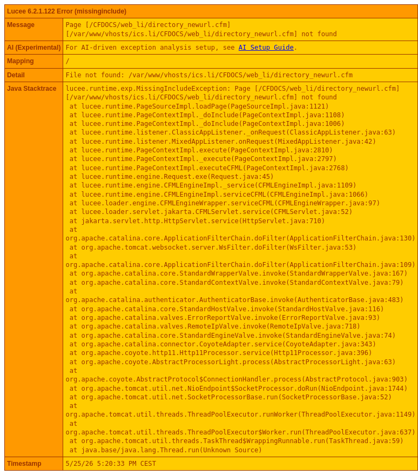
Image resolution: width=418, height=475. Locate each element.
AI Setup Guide (266, 47)
